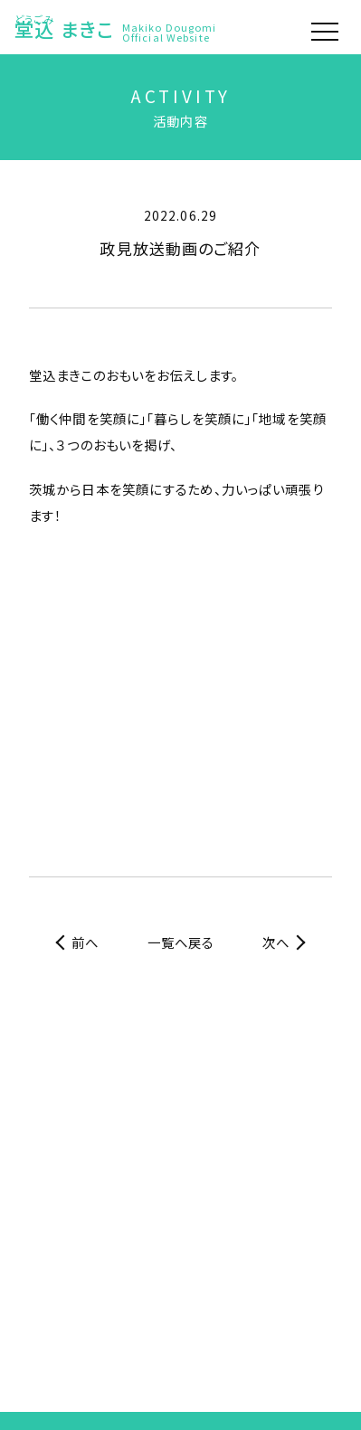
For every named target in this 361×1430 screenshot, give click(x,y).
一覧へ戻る (180, 942)
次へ (276, 942)
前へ (85, 942)
